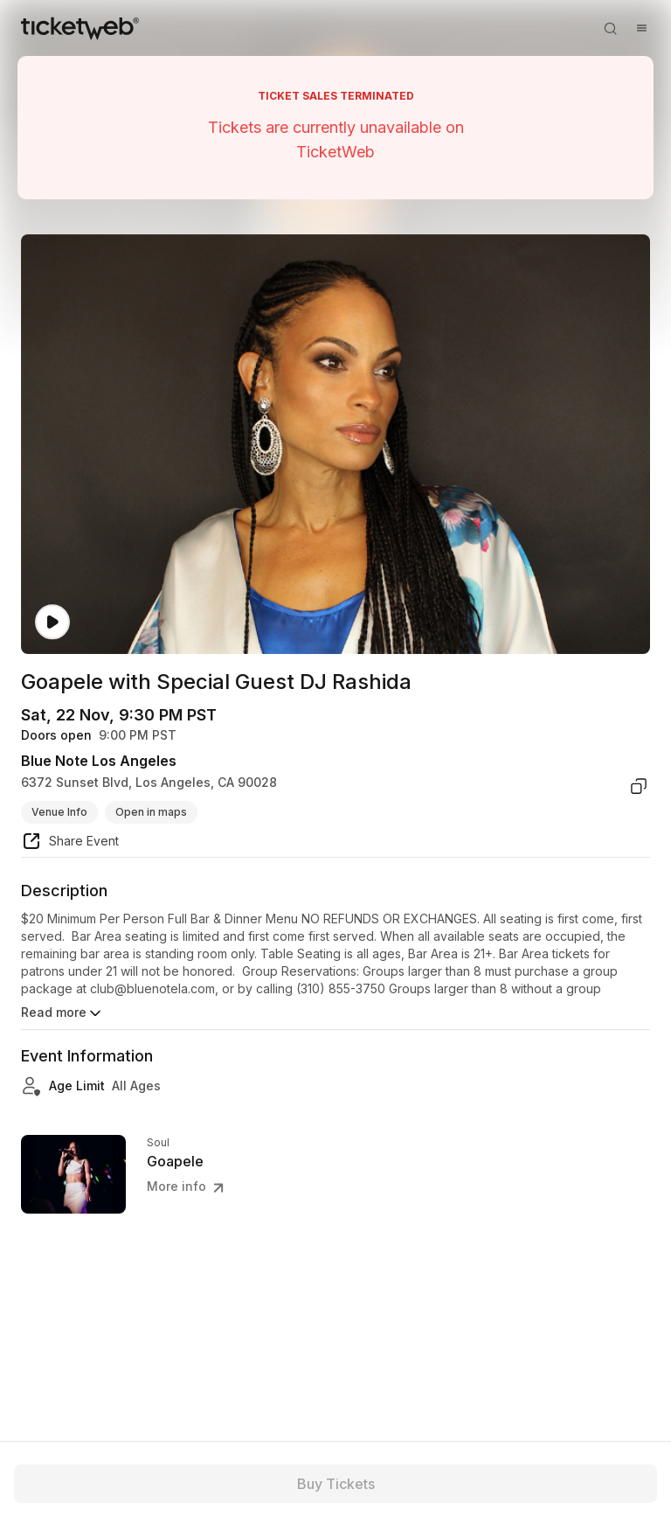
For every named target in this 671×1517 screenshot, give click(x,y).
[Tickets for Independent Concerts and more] (80, 28)
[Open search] (610, 28)
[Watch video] (52, 622)
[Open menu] (641, 28)
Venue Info (59, 811)
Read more (62, 1013)
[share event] (70, 844)
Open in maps (151, 811)
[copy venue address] (638, 786)
